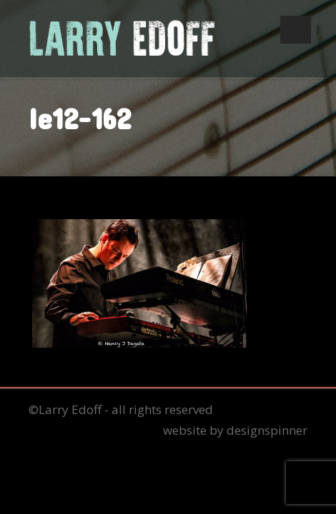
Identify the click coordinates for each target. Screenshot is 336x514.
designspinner (267, 430)
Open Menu (295, 30)
